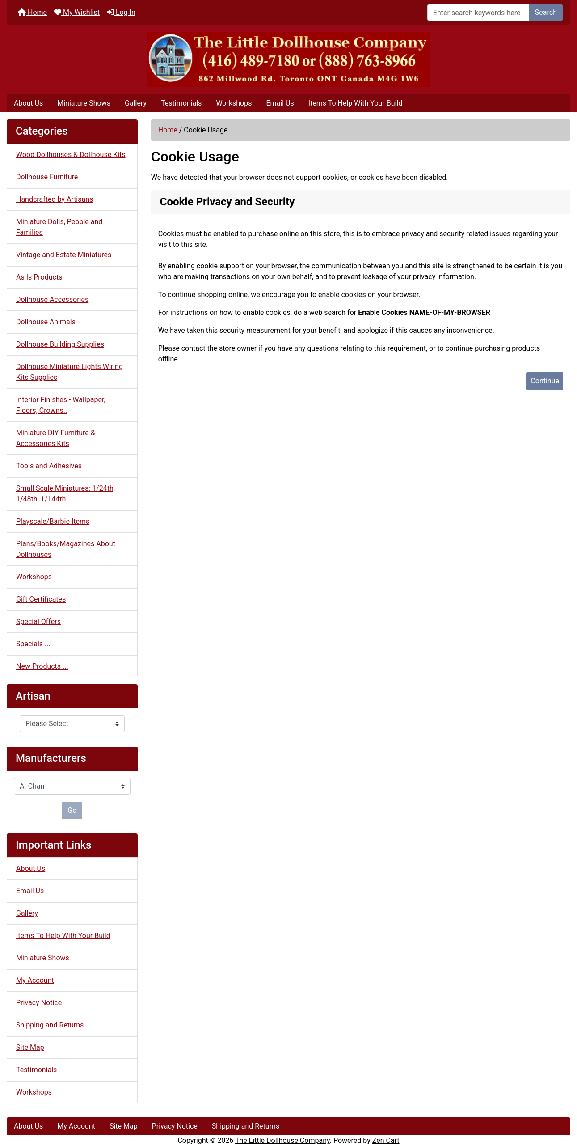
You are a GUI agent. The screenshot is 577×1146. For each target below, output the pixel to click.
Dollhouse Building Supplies (60, 344)
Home (32, 12)
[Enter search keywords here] (478, 12)
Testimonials (181, 103)
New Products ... (42, 666)
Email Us (280, 103)
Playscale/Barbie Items (52, 521)
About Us (28, 103)
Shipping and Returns (50, 1025)
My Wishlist (77, 12)
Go (71, 810)
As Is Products (39, 277)
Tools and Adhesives (49, 466)
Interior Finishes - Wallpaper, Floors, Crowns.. (60, 405)
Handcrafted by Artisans (54, 199)
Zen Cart (386, 1140)
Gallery (136, 103)
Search (546, 12)
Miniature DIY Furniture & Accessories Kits (55, 438)
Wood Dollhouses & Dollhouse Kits (71, 154)
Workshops (234, 103)
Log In (121, 12)
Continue (545, 381)
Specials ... (33, 644)
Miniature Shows (83, 103)
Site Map (30, 1047)
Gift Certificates (41, 599)
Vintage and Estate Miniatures (63, 254)
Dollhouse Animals (46, 322)
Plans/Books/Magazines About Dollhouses (65, 549)
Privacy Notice (39, 1002)
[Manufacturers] (72, 786)
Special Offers (38, 621)
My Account (35, 980)
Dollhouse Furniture (47, 177)
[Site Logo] (288, 59)
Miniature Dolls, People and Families (59, 227)
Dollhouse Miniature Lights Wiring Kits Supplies (69, 372)
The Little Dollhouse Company (282, 1140)
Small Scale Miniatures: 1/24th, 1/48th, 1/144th (65, 493)
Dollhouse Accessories (52, 299)
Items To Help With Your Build (355, 103)
